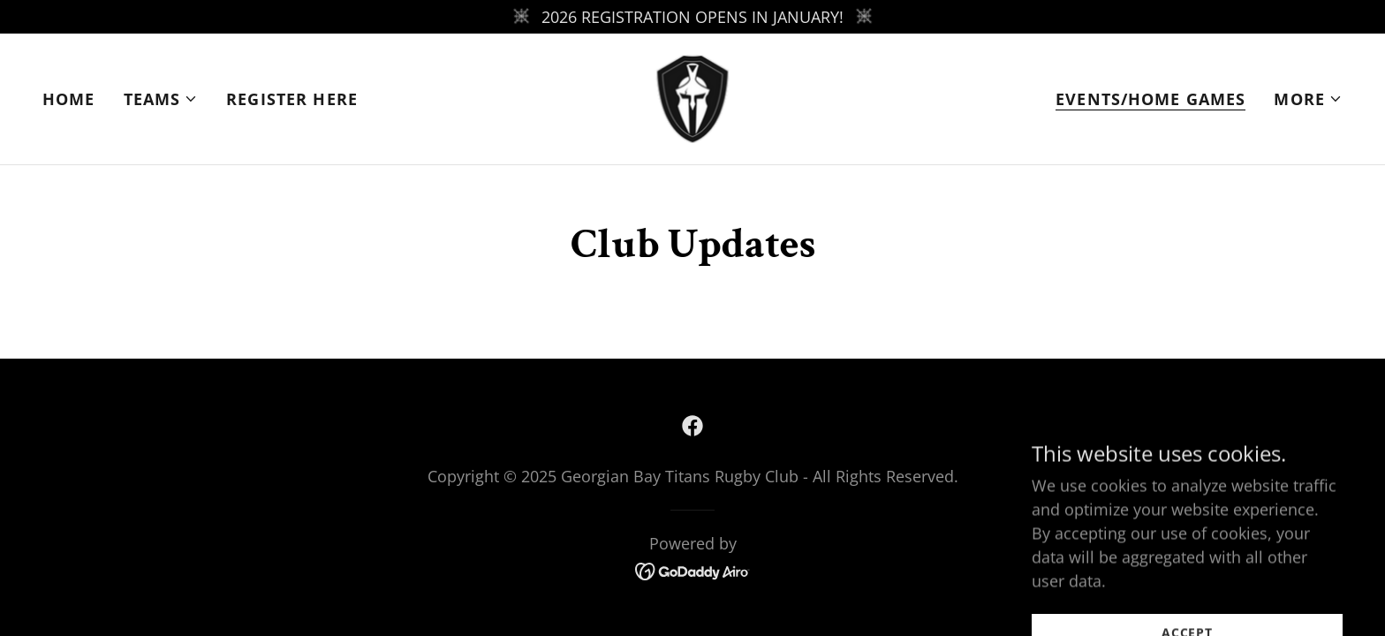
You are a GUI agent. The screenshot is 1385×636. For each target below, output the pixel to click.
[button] (161, 99)
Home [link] (68, 99)
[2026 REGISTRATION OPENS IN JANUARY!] (692, 17)
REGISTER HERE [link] (292, 99)
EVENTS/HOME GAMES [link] (1150, 99)
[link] (693, 97)
